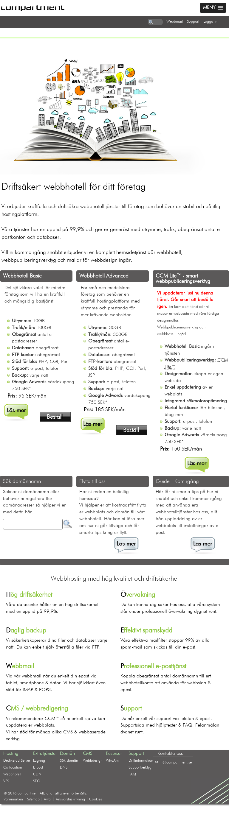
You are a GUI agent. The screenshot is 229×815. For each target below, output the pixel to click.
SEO (36, 781)
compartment (28, 793)
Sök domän (69, 761)
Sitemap (33, 799)
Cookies (95, 799)
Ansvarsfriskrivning (70, 799)
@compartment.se (177, 762)
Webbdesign (93, 761)
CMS (87, 753)
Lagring (39, 761)
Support (136, 753)
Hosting (10, 753)
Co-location (12, 767)
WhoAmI (113, 761)
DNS (63, 767)
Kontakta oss (170, 753)
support (193, 22)
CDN (37, 774)
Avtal (48, 799)
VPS (6, 781)
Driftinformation (141, 761)
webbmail (174, 22)
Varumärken (13, 799)
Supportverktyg (140, 767)
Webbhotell (12, 774)
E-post (38, 767)
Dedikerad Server (16, 761)
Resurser (114, 753)
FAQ (132, 774)
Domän (67, 753)
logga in (210, 22)
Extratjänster (45, 753)
